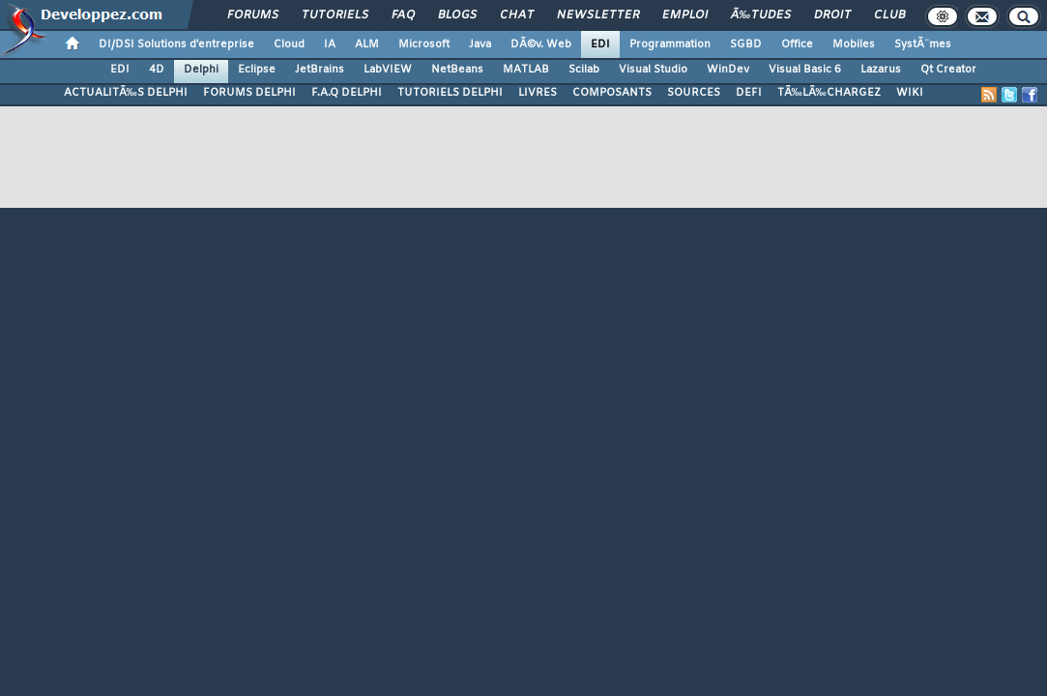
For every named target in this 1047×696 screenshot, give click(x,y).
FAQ (403, 15)
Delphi (201, 69)
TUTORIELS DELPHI (450, 93)
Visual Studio (653, 69)
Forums (252, 15)
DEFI (749, 93)
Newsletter (598, 15)
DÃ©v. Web (540, 44)
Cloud (289, 44)
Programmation (670, 44)
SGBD (746, 44)
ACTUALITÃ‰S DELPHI (126, 93)
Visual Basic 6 (805, 69)
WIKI (909, 93)
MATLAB (526, 69)
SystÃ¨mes (922, 44)
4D (156, 69)
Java (480, 44)
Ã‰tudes (761, 15)
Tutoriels (335, 15)
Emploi (685, 15)
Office (797, 44)
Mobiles (853, 44)
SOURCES (693, 93)
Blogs (457, 15)
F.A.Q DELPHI (346, 93)
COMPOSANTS (612, 93)
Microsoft (424, 44)
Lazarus (880, 69)
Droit (832, 15)
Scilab (583, 69)
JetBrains (319, 69)
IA (329, 44)
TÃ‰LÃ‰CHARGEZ (829, 93)
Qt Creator (948, 69)
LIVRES (537, 93)
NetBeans (457, 69)
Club (889, 15)
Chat (517, 15)
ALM (367, 44)
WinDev (728, 69)
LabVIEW (388, 69)
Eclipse (257, 69)
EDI (600, 44)
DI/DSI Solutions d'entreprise (176, 44)
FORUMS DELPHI (249, 93)
